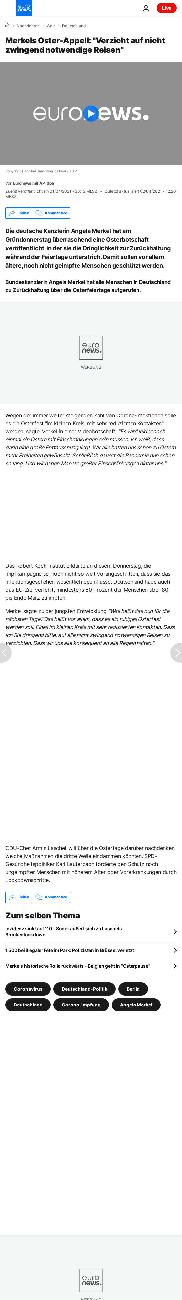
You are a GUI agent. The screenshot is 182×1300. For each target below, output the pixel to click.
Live (166, 8)
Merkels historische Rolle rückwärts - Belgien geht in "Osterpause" (77, 966)
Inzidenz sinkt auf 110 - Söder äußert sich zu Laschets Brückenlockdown (63, 931)
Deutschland (74, 26)
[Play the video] (91, 113)
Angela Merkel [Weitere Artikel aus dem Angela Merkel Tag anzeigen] (136, 1004)
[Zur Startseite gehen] (24, 8)
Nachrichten (28, 26)
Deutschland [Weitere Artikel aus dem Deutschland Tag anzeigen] (28, 1004)
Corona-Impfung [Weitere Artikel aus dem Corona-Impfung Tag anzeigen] (81, 1004)
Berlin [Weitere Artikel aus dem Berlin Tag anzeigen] (133, 988)
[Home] (7, 25)
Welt (51, 26)
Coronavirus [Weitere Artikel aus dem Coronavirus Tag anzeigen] (28, 988)
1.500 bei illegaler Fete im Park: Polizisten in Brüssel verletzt (69, 950)
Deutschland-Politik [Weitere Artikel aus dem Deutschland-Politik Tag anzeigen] (84, 988)
